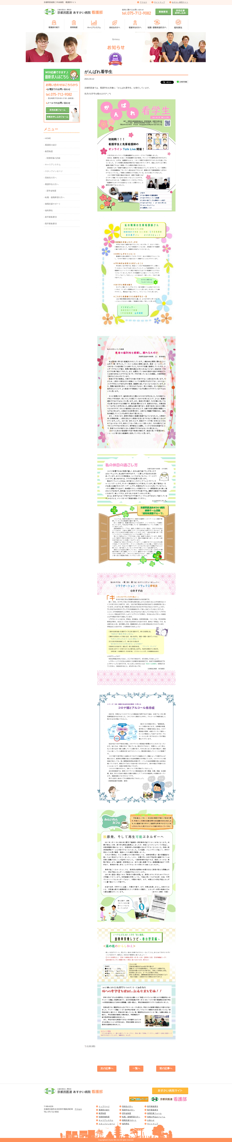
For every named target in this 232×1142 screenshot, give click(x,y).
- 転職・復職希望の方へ (54, 197)
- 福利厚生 (48, 210)
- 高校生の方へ (50, 177)
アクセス (143, 2)
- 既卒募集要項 (50, 223)
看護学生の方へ (128, 1110)
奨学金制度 (126, 1113)
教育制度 (102, 1113)
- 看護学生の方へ (51, 184)
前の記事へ (165, 1068)
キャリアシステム (106, 1120)
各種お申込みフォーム (156, 1117)
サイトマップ (159, 2)
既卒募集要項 (152, 1110)
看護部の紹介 (104, 1110)
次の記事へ (107, 1068)
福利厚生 (125, 1124)
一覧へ (136, 1068)
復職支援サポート (129, 1120)
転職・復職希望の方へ (131, 1117)
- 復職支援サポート (52, 204)
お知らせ (150, 1120)
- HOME (47, 138)
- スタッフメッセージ (53, 171)
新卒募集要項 (152, 1106)
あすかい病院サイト (180, 2)
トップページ (104, 1106)
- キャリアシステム (52, 164)
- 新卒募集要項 (50, 217)
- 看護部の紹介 (50, 145)
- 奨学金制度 (50, 191)
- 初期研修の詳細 (52, 158)
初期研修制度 (104, 1117)
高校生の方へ (127, 1106)
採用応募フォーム (154, 1113)
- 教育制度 (48, 151)
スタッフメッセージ (107, 1124)
